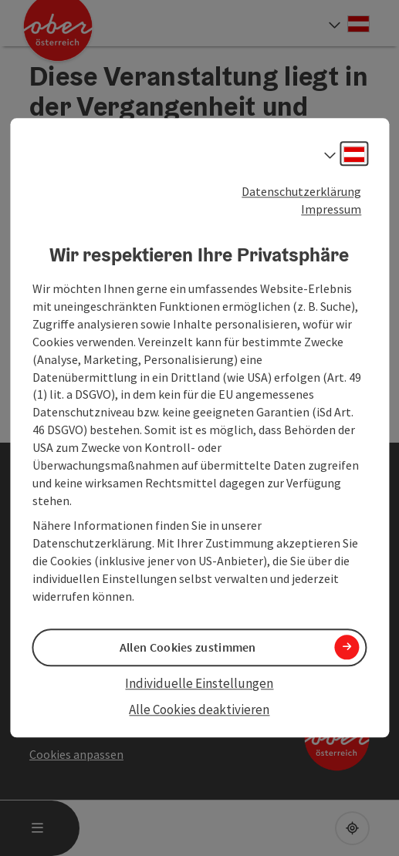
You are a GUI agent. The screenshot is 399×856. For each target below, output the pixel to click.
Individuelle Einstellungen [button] (199, 683)
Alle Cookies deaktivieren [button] (199, 709)
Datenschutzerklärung (301, 191)
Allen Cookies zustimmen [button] (188, 647)
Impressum (331, 209)
